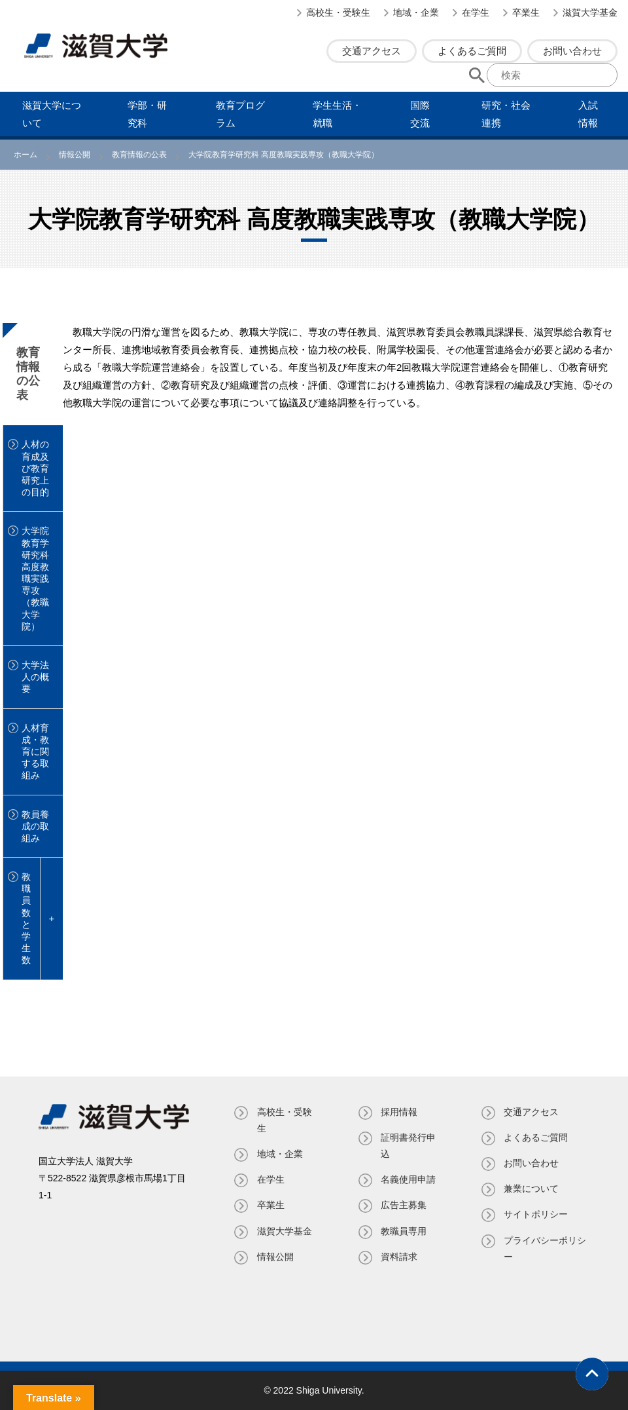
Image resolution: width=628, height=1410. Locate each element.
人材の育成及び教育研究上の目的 (35, 468)
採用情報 (399, 1112)
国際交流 (420, 114)
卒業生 (526, 12)
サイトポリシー (536, 1214)
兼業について (531, 1188)
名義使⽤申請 (408, 1179)
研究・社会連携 (506, 114)
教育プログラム (240, 114)
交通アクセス (371, 50)
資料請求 (399, 1256)
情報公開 (275, 1256)
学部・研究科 (147, 114)
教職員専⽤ (404, 1231)
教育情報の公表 (28, 374)
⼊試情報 (588, 114)
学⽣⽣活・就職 (337, 114)
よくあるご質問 (472, 50)
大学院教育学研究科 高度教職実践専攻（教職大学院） (35, 578)
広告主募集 (404, 1205)
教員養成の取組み (35, 826)
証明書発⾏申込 (408, 1145)
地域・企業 (416, 12)
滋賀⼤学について (51, 114)
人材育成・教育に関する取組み (35, 752)
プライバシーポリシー (545, 1248)
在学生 (475, 12)
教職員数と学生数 (26, 918)
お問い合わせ (572, 50)
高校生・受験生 (338, 12)
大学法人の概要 (35, 677)
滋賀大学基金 (590, 12)
